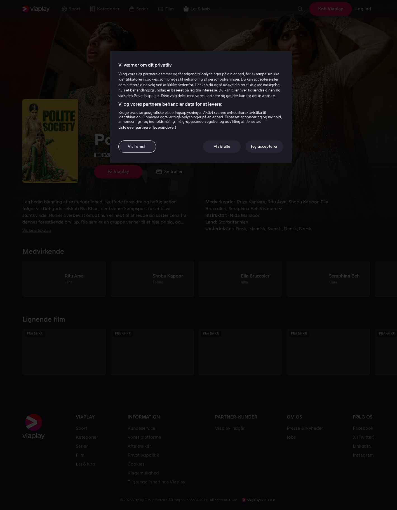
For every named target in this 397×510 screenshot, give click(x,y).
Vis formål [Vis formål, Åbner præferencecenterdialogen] (137, 146)
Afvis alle (222, 146)
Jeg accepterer (264, 146)
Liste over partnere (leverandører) (147, 127)
